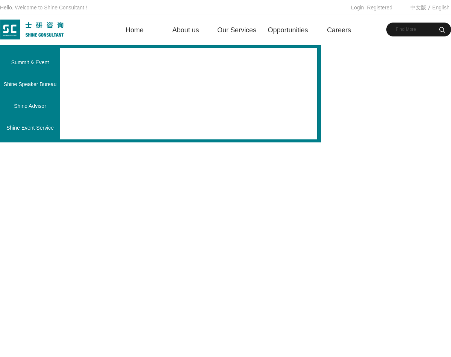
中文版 (418, 8)
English (440, 8)
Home (135, 30)
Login (357, 8)
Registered (379, 8)
